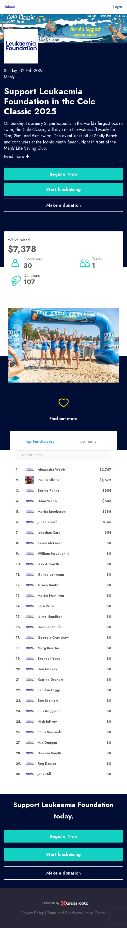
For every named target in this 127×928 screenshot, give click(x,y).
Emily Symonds (50, 732)
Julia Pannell (47, 522)
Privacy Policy (32, 913)
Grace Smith (48, 585)
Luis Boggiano (49, 711)
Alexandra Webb (51, 470)
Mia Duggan (47, 743)
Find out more (63, 419)
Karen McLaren (50, 543)
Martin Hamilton (51, 596)
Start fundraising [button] (63, 189)
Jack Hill (44, 774)
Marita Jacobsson (52, 512)
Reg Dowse (47, 764)
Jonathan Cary (49, 533)
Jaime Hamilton (50, 617)
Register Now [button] (64, 174)
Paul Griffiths (48, 480)
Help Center (96, 913)
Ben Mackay (47, 669)
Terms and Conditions (64, 913)
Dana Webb (47, 501)
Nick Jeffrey (47, 722)
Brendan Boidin (50, 627)
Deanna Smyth (49, 753)
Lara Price (46, 606)
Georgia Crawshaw (53, 638)
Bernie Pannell (49, 491)
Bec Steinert (48, 701)
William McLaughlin (53, 554)
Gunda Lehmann (51, 575)
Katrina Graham (50, 680)
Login (117, 7)
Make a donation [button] (63, 205)
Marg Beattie (48, 648)
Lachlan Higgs (49, 690)
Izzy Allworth (48, 564)
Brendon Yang (49, 659)
